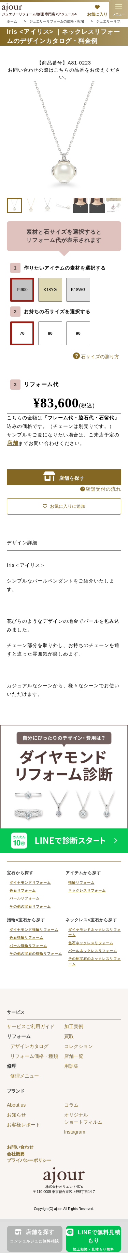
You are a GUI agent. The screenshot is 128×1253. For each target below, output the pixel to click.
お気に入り (97, 14)
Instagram (74, 1132)
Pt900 (22, 289)
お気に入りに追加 (64, 506)
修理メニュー (24, 1076)
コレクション (78, 1046)
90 (78, 333)
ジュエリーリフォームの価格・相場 (56, 21)
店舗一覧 (73, 1056)
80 (50, 333)
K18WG (78, 289)
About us (16, 1105)
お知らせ (16, 1115)
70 (22, 333)
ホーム (12, 21)
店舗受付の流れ (100, 489)
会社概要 (16, 1153)
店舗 (12, 443)
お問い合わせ (20, 1147)
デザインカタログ (29, 1046)
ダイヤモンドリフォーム (30, 882)
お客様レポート (23, 1124)
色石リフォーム (23, 890)
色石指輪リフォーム (26, 937)
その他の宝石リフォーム (30, 906)
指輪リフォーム (81, 882)
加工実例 (73, 1026)
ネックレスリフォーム (87, 890)
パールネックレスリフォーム (92, 951)
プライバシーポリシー (29, 1160)
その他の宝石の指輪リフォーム (36, 953)
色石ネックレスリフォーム (90, 943)
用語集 (71, 1066)
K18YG (50, 289)
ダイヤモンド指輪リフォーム (34, 930)
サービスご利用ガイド (31, 1026)
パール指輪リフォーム (28, 946)
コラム (71, 1105)
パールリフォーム (25, 898)
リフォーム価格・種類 (34, 1056)
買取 (69, 1036)
